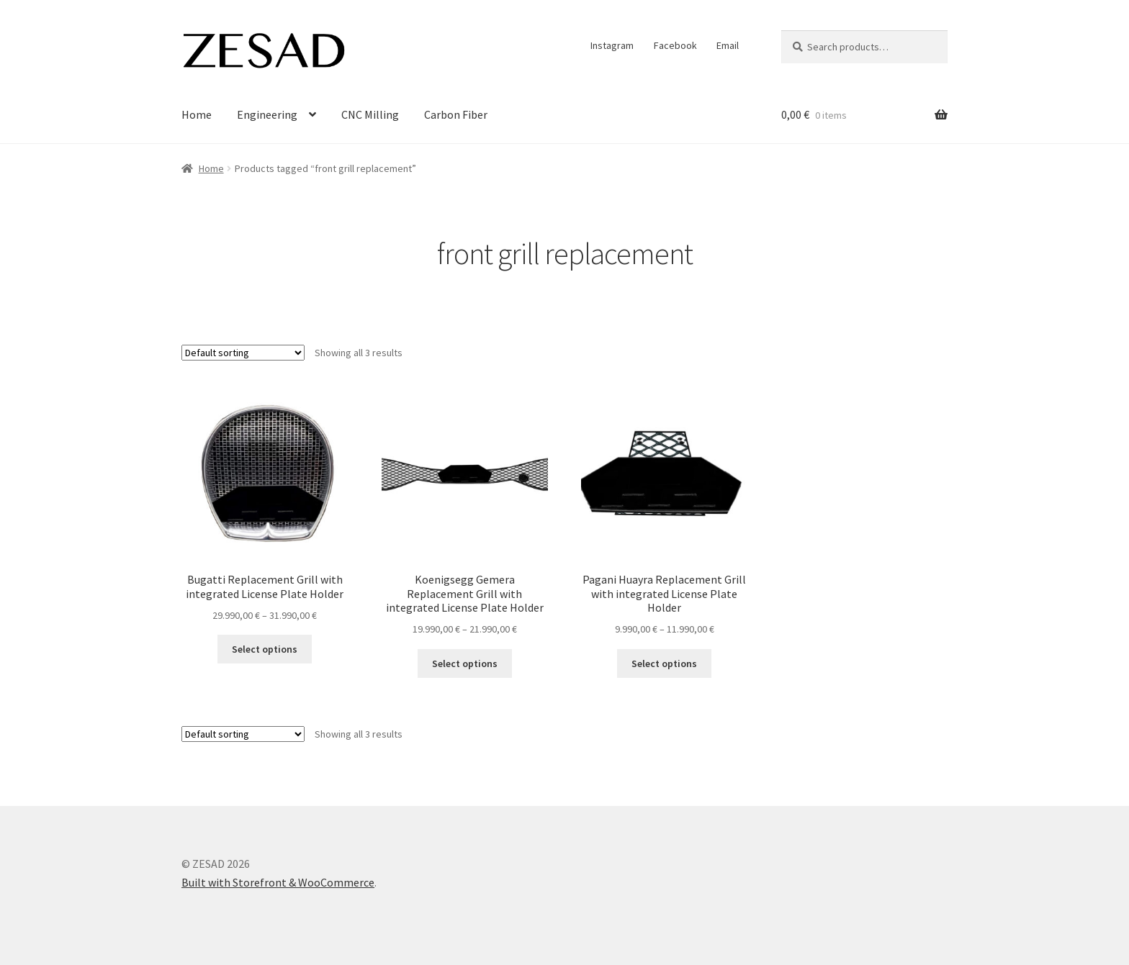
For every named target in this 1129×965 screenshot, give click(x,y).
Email (727, 45)
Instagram (612, 45)
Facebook (675, 45)
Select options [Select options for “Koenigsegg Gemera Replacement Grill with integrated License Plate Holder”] (465, 663)
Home (196, 114)
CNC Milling (370, 114)
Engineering (267, 114)
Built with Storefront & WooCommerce (277, 882)
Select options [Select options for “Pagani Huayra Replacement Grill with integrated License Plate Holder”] (664, 663)
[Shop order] (243, 353)
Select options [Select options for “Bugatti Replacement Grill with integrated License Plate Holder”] (264, 649)
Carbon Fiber (455, 114)
